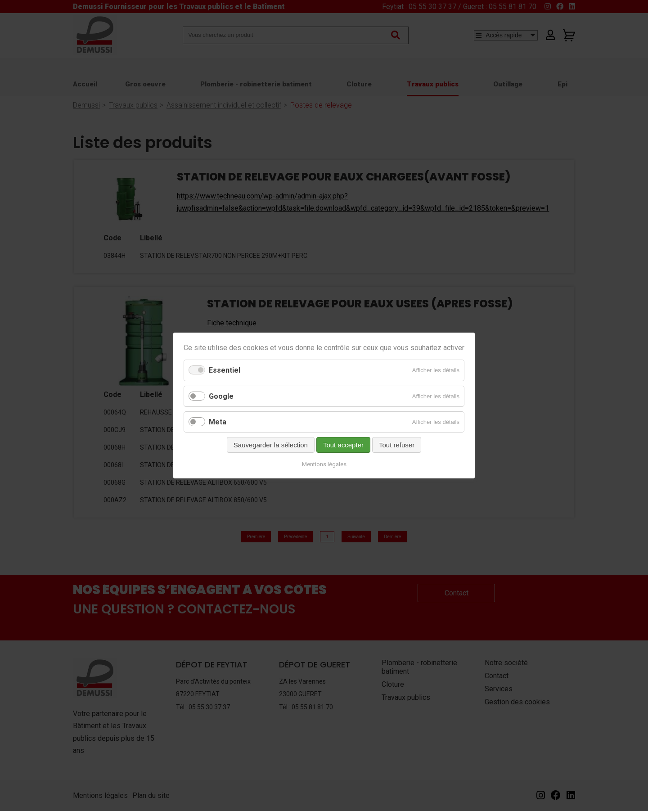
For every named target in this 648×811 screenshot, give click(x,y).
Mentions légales (324, 464)
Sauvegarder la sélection (271, 445)
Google (221, 396)
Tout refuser (396, 445)
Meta (217, 422)
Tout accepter (343, 445)
